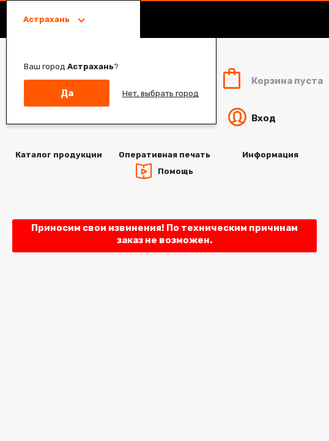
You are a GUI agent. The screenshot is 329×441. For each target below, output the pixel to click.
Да (67, 93)
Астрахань (47, 19)
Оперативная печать (164, 154)
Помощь (175, 170)
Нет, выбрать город (160, 93)
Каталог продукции (58, 154)
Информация (270, 154)
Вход (250, 118)
